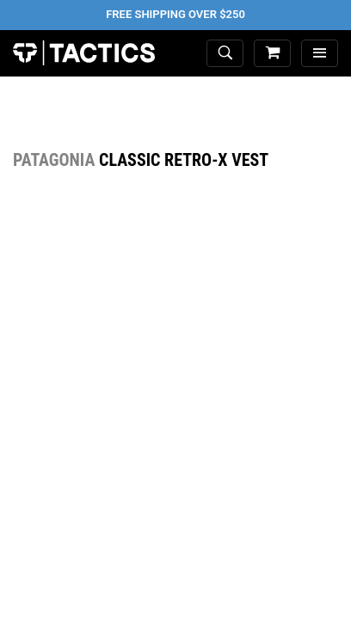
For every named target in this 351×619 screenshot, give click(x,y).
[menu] (319, 54)
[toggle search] (224, 54)
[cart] (272, 54)
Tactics (84, 53)
